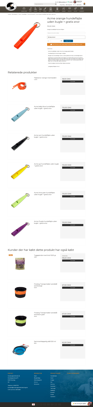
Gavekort (81, 9)
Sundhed (51, 9)
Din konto (79, 4)
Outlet (75, 9)
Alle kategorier (69, 4)
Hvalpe (35, 9)
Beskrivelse (50, 48)
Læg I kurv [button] (68, 41)
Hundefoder (24, 9)
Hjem (35, 376)
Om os (74, 4)
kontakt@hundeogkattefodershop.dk (18, 387)
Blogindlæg (62, 4)
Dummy (44, 9)
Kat (40, 9)
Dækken (64, 9)
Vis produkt (72, 81)
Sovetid (69, 9)
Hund (30, 9)
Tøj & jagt (57, 9)
